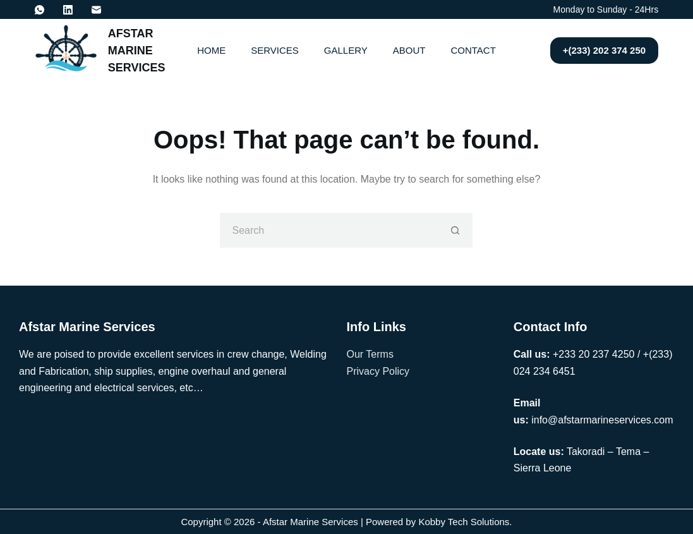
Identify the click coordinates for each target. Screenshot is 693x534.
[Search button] (455, 230)
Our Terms (370, 354)
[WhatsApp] (39, 10)
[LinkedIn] (68, 10)
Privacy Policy (378, 371)
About (409, 50)
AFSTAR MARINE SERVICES (137, 50)
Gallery (346, 50)
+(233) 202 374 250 (604, 50)
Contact (472, 50)
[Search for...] (329, 230)
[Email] (96, 10)
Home (211, 50)
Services (275, 50)
